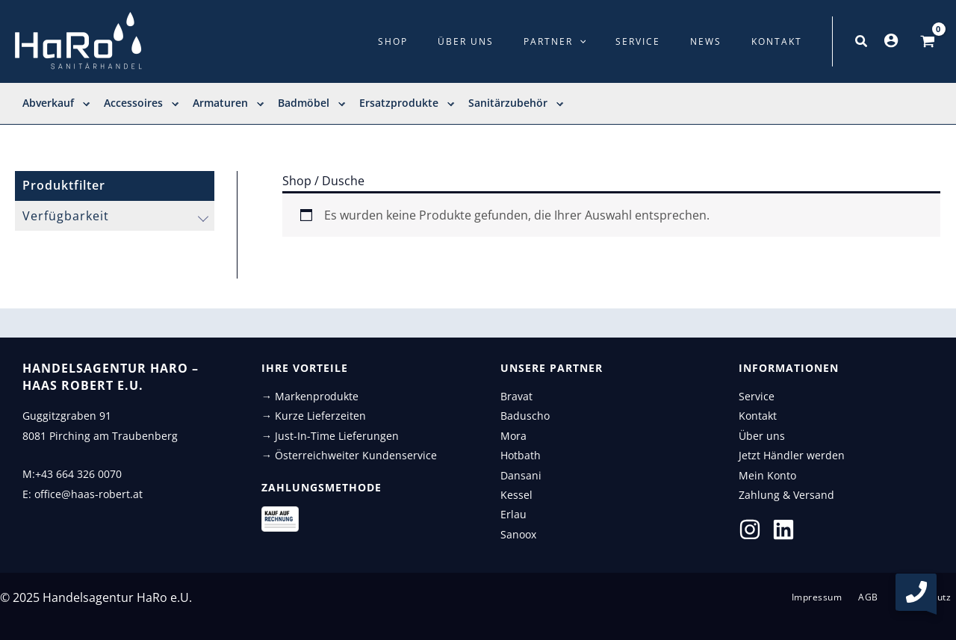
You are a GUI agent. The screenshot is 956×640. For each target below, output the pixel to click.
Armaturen (228, 103)
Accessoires (141, 103)
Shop (454, 41)
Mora (513, 436)
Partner (593, 42)
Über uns (516, 41)
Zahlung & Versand (786, 495)
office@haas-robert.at (88, 494)
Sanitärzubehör (515, 103)
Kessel (516, 495)
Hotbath (520, 455)
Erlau (513, 514)
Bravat (516, 396)
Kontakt (782, 41)
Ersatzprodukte (406, 103)
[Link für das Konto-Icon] (891, 40)
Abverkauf (55, 103)
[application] (618, 42)
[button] (862, 42)
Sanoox (518, 534)
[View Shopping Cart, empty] (927, 41)
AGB (876, 597)
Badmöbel (311, 103)
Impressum (830, 597)
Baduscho (525, 415)
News (723, 41)
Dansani (520, 475)
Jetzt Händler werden (792, 455)
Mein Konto (767, 475)
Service (666, 41)
